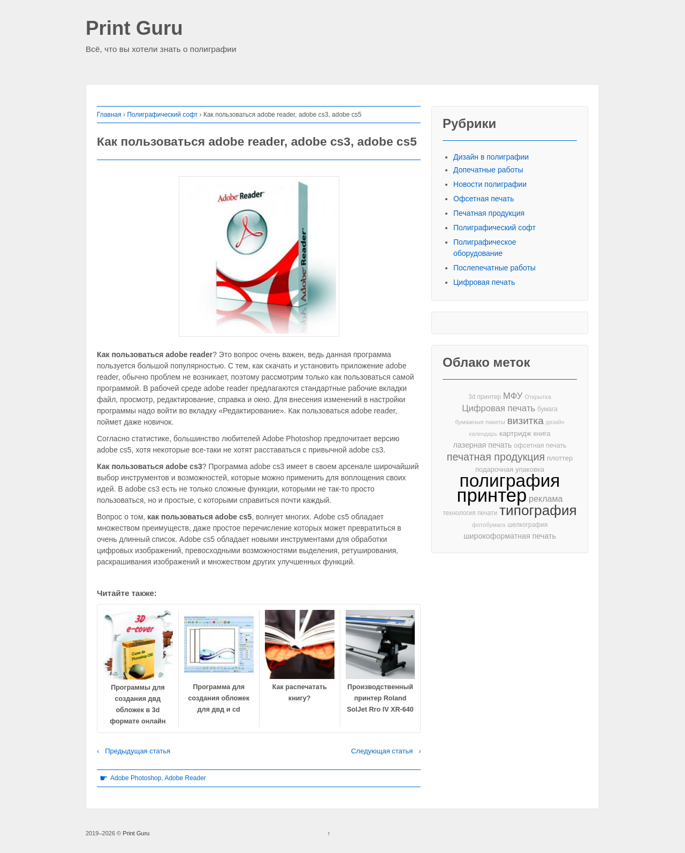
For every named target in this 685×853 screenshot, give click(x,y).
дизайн (555, 422)
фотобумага (488, 525)
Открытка (537, 397)
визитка (525, 420)
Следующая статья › (386, 751)
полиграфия (510, 480)
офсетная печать (540, 445)
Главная (109, 114)
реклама (545, 498)
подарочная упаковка (509, 469)
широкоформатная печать (509, 536)
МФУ (512, 396)
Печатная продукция (488, 213)
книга (542, 433)
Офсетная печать (483, 198)
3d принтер (484, 397)
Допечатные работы (488, 169)
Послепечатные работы (494, 267)
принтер (492, 495)
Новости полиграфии (490, 184)
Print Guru (134, 29)
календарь (483, 434)
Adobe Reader (185, 778)
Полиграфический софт (162, 114)
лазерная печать (482, 445)
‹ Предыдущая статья (133, 751)
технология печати (470, 513)
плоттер (560, 458)
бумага (547, 409)
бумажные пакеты (480, 422)
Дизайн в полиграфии (491, 157)
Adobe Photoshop (135, 778)
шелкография (527, 525)
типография (538, 510)
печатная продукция (496, 457)
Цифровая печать (484, 282)
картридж (515, 433)
